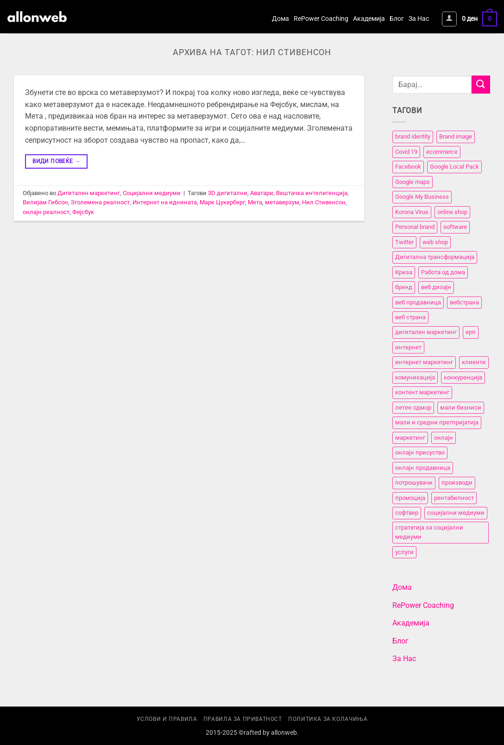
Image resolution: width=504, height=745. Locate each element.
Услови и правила (167, 719)
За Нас (419, 19)
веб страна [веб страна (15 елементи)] (410, 317)
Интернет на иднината (164, 202)
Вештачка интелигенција (311, 192)
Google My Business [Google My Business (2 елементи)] (422, 197)
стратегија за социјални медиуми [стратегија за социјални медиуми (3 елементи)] (429, 532)
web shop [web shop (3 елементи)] (435, 242)
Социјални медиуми (152, 192)
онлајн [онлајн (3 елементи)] (443, 437)
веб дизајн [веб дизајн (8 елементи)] (436, 287)
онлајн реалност (46, 211)
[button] (449, 19)
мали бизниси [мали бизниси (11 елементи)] (460, 407)
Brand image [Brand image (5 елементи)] (455, 136)
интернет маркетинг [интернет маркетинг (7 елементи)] (424, 362)
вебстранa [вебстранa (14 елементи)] (464, 302)
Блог (397, 19)
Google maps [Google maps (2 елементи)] (412, 181)
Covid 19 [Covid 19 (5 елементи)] (406, 151)
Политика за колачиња (327, 719)
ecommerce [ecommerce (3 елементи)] (442, 151)
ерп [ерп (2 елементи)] (471, 332)
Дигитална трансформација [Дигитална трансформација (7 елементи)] (434, 256)
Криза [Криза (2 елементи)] (403, 272)
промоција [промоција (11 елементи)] (410, 497)
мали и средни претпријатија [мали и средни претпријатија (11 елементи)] (437, 422)
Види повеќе (56, 161)
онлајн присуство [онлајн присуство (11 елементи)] (420, 452)
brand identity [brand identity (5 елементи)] (412, 136)
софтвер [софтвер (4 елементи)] (406, 512)
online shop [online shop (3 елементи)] (452, 211)
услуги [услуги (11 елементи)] (404, 552)
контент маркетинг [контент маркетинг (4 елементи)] (422, 392)
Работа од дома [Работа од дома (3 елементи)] (443, 272)
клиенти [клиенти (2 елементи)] (474, 362)
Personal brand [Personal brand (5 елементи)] (415, 226)
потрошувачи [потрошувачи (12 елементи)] (414, 482)
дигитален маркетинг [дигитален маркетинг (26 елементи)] (426, 332)
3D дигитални (227, 192)
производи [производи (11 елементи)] (456, 482)
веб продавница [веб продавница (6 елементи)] (418, 302)
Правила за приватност (242, 719)
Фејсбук (83, 211)
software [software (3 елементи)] (455, 226)
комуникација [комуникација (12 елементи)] (415, 377)
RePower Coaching (321, 19)
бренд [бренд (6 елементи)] (403, 287)
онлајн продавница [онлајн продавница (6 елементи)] (422, 467)
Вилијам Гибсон (45, 202)
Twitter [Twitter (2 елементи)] (404, 242)
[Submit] (481, 85)
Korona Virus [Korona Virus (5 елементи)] (411, 211)
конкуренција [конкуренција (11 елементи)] (463, 377)
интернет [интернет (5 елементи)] (408, 347)
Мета (255, 202)
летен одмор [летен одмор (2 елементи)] (413, 407)
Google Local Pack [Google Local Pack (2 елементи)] (454, 167)
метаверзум (282, 202)
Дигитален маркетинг (88, 192)
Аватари (261, 192)
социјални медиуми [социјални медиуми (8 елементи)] (456, 512)
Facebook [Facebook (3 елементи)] (408, 167)
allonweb (284, 733)
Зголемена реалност (100, 202)
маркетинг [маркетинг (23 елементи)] (410, 437)
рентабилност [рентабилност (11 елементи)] (454, 497)
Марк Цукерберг (222, 202)
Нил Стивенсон (324, 202)
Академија (369, 19)
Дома (280, 19)
